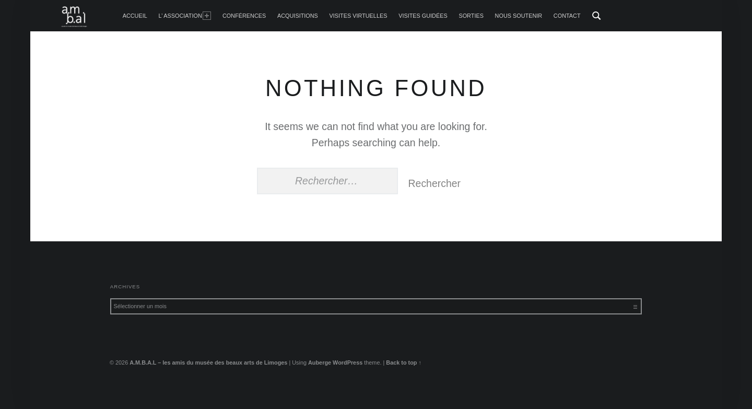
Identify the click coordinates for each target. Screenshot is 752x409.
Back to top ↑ (403, 362)
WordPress (347, 362)
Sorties (471, 16)
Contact (567, 16)
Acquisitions (297, 16)
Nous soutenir (519, 16)
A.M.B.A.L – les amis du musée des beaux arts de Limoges (208, 362)
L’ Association (184, 15)
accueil (135, 16)
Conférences (244, 16)
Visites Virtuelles (358, 16)
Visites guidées (423, 16)
